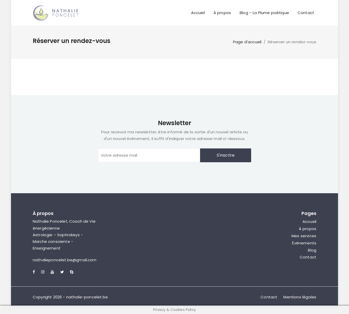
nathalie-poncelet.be (87, 297)
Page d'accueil (247, 42)
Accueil (198, 12)
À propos (222, 12)
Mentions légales (299, 297)
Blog (312, 250)
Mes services (304, 236)
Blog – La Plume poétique (264, 12)
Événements (304, 243)
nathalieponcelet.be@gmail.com (65, 260)
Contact (306, 12)
